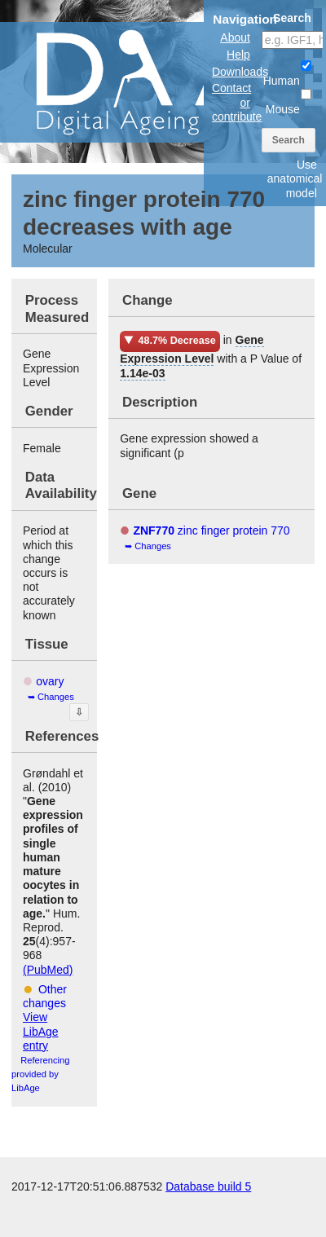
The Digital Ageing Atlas (163, 81)
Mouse (288, 102)
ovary (50, 681)
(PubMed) (48, 969)
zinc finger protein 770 (211, 530)
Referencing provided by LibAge (40, 1074)
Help (238, 54)
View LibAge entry (41, 1030)
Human (287, 73)
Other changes (45, 996)
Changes (55, 697)
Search (288, 140)
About (235, 37)
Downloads (240, 71)
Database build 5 (208, 1186)
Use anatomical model (295, 178)
